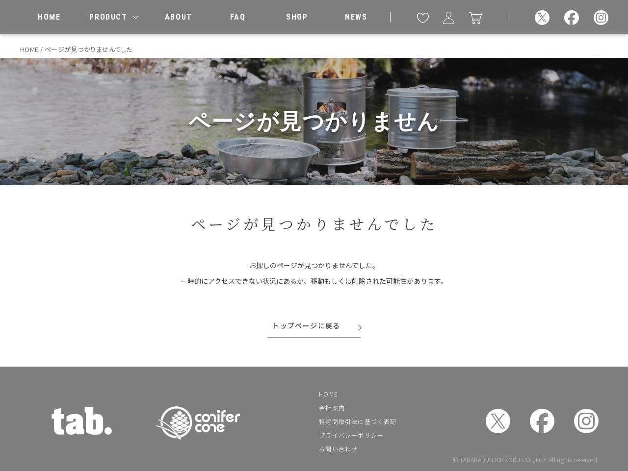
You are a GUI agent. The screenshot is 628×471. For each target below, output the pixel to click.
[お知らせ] (356, 17)
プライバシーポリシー (351, 435)
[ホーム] (49, 17)
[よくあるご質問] (237, 17)
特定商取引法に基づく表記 (357, 421)
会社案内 (332, 407)
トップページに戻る (306, 325)
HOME (328, 394)
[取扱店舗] (296, 17)
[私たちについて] (178, 17)
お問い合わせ (338, 449)
